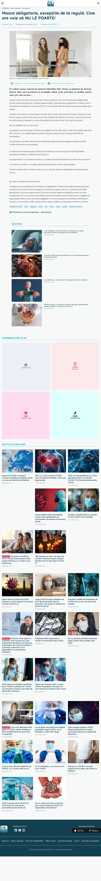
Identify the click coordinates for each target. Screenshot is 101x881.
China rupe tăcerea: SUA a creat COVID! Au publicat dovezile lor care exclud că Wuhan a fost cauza (50, 686)
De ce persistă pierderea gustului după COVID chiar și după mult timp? (82, 640)
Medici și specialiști (17, 841)
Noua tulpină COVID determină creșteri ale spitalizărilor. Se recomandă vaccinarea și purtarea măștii (50, 518)
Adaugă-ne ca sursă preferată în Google (29, 83)
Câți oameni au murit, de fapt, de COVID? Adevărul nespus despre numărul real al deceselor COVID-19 (50, 559)
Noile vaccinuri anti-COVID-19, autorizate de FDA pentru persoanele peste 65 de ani (15, 805)
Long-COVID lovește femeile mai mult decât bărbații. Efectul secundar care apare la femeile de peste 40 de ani (50, 602)
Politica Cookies (50, 841)
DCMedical (5, 8)
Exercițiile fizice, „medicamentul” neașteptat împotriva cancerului (65, 280)
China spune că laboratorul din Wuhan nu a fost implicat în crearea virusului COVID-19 (17, 601)
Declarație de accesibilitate (90, 841)
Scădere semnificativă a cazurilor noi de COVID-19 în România (82, 516)
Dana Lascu (8, 24)
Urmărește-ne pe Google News (63, 83)
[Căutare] (98, 3)
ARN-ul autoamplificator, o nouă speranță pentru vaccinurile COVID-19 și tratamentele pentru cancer (82, 479)
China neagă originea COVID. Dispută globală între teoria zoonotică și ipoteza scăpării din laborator (82, 730)
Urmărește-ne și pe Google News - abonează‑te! (31, 212)
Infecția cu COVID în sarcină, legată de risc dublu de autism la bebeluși (82, 768)
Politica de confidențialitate (34, 841)
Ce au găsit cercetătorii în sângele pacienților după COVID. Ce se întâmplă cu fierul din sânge (50, 729)
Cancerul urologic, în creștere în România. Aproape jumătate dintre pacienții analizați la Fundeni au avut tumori (66, 305)
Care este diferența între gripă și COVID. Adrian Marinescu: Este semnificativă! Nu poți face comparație (17, 730)
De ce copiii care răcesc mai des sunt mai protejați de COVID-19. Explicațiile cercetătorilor (49, 805)
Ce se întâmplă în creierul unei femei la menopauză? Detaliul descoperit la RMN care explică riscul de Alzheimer (63, 231)
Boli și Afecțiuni (16, 8)
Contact (76, 841)
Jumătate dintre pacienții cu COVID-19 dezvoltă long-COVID (49, 639)
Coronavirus (26, 8)
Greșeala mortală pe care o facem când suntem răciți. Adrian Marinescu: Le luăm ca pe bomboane (16, 559)
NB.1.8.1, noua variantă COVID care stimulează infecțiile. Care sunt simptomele (50, 478)
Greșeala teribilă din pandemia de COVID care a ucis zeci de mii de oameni (83, 601)
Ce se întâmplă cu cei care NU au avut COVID (49, 767)
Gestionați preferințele (65, 841)
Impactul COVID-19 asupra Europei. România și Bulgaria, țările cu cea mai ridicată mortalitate (17, 478)
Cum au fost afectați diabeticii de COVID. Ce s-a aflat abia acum (16, 767)
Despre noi (5, 841)
